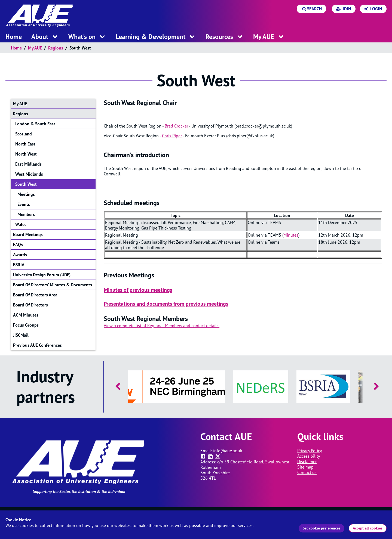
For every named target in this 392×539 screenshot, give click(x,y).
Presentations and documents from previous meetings (166, 303)
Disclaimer (307, 461)
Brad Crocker (177, 126)
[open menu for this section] (55, 37)
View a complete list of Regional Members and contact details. (161, 325)
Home (16, 48)
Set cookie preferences (321, 528)
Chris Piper (172, 135)
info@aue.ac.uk (227, 450)
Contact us (307, 472)
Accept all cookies (367, 528)
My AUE (35, 48)
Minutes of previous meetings (138, 289)
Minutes (290, 235)
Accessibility (308, 456)
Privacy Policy (309, 450)
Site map (305, 467)
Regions (55, 48)
